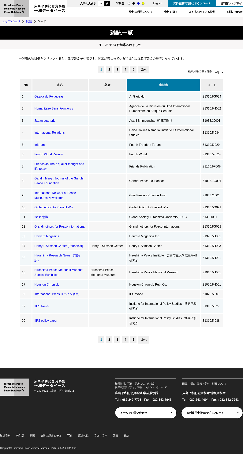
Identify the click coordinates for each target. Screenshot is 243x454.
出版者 (163, 85)
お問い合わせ (234, 11)
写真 (70, 435)
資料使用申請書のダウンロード (191, 3)
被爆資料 (5, 435)
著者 (107, 85)
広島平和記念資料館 (50, 9)
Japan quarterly (44, 120)
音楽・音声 (100, 435)
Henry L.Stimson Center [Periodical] (58, 246)
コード (211, 85)
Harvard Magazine (46, 236)
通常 (129, 3)
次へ (144, 69)
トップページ (11, 21)
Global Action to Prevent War (53, 207)
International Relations (49, 132)
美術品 (20, 435)
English (157, 3)
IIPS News (41, 306)
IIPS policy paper (45, 320)
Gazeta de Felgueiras (48, 96)
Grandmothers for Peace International (59, 226)
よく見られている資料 (202, 11)
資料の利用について (141, 11)
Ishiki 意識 (41, 217)
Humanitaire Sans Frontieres (53, 108)
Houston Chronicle (46, 284)
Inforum (39, 144)
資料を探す (171, 11)
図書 (115, 435)
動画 (32, 435)
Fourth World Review (48, 154)
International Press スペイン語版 (56, 294)
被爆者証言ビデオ (51, 435)
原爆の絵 (83, 435)
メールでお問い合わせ (133, 412)
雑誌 (29, 21)
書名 (60, 85)
